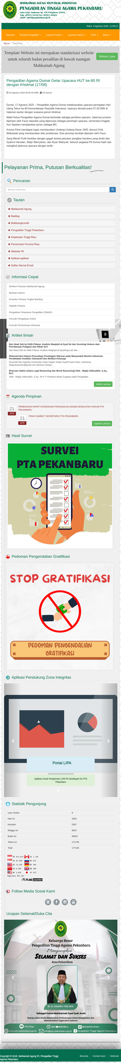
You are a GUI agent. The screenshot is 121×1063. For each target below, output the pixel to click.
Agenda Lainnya (102, 423)
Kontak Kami (99, 1056)
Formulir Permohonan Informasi (24, 325)
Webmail (114, 1056)
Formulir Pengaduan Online (22, 319)
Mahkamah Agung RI (28, 1056)
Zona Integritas (34, 44)
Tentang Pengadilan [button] (30, 35)
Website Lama (107, 56)
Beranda (10, 35)
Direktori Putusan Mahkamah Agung (26, 286)
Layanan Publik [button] (54, 35)
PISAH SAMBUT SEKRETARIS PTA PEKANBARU (53, 416)
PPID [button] (94, 35)
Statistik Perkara (17, 306)
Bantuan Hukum (17, 293)
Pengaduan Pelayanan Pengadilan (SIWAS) (30, 312)
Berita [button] (107, 35)
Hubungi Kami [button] (14, 44)
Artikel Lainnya (103, 384)
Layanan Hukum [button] (77, 35)
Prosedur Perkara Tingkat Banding (26, 299)
